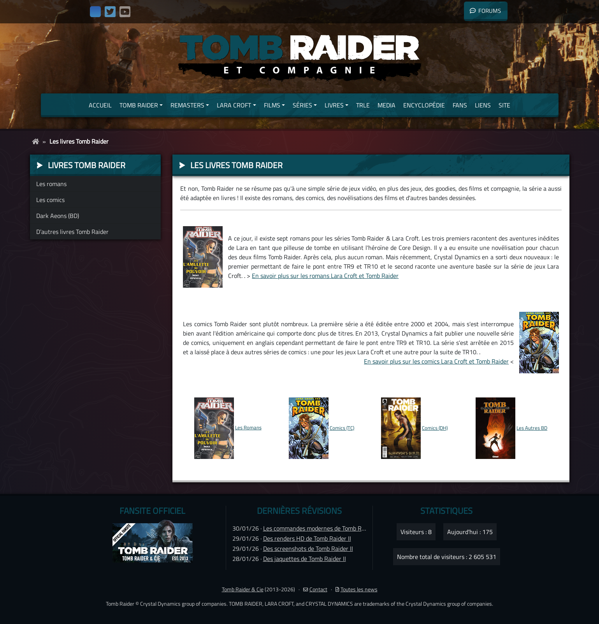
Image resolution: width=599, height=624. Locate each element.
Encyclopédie (424, 105)
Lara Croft (234, 105)
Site (504, 105)
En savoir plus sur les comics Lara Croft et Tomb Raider (436, 361)
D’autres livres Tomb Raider (72, 231)
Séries (302, 105)
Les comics (50, 199)
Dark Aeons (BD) (57, 215)
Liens (483, 105)
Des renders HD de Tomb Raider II (307, 538)
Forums (485, 10)
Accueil (100, 105)
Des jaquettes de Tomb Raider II (304, 558)
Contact (315, 589)
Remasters (187, 105)
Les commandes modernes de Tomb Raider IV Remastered (339, 528)
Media (386, 105)
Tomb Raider (138, 105)
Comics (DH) (435, 428)
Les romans (51, 183)
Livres (334, 105)
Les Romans (248, 427)
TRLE (363, 105)
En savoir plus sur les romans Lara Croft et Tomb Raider (325, 275)
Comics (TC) (342, 428)
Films (272, 105)
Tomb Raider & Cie (242, 589)
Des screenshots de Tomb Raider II (308, 548)
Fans (460, 105)
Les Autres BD (531, 428)
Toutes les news (357, 589)
